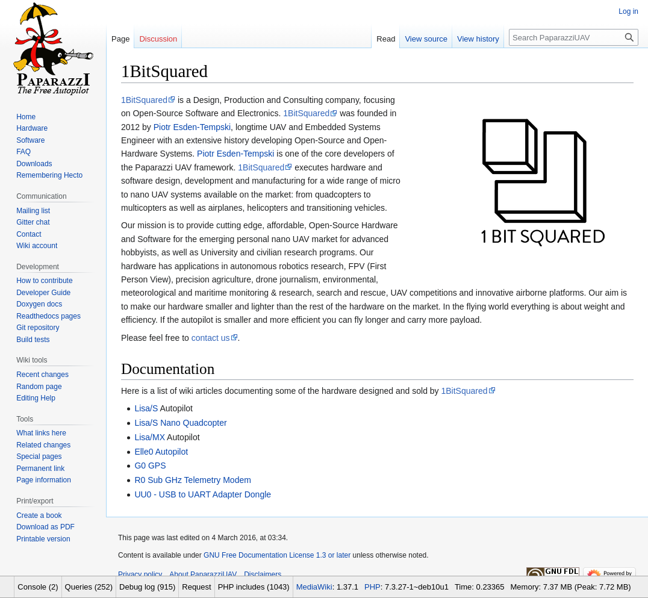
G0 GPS (150, 465)
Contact (28, 234)
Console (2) (37, 586)
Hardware (32, 128)
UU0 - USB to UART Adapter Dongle (202, 494)
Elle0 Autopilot (161, 451)
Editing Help (35, 398)
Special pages (38, 456)
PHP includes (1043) (254, 586)
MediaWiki (314, 586)
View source (426, 38)
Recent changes (42, 374)
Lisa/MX (149, 437)
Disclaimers (262, 574)
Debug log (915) (147, 586)
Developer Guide (43, 292)
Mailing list (33, 211)
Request (196, 586)
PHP (372, 586)
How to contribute (44, 280)
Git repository (37, 327)
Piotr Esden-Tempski (192, 127)
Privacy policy (140, 574)
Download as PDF (45, 527)
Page (120, 38)
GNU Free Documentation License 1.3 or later (277, 555)
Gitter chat (32, 222)
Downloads (34, 164)
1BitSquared (144, 100)
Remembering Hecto (49, 175)
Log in (628, 11)
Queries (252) (89, 586)
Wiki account (36, 245)
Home (26, 117)
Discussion (158, 38)
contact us (211, 338)
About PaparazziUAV (203, 574)
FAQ (23, 152)
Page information (43, 480)
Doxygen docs (39, 304)
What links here (41, 433)
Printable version (43, 539)
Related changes (43, 445)
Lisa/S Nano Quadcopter (180, 423)
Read (385, 38)
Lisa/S (146, 408)
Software (30, 140)
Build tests (32, 339)
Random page (38, 386)
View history (478, 38)
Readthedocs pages (48, 316)
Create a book (38, 515)
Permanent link (40, 468)
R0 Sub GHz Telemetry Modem (192, 480)
